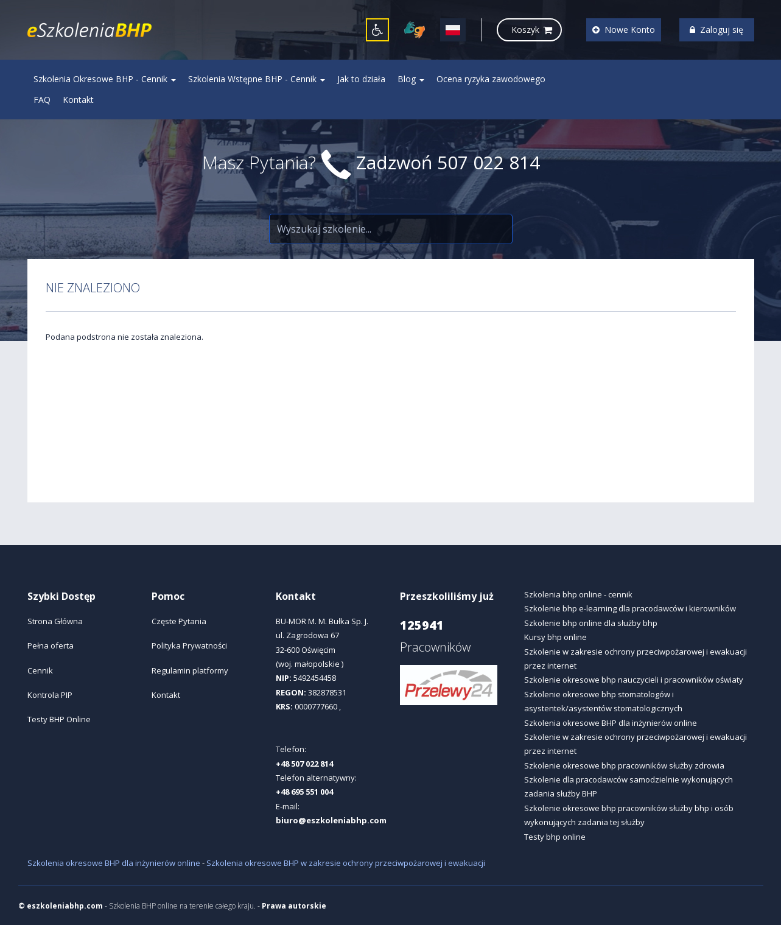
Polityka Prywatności (189, 645)
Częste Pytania (179, 621)
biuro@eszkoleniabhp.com (331, 820)
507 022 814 (488, 162)
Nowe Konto (623, 29)
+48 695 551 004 (304, 791)
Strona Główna (55, 621)
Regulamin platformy (190, 670)
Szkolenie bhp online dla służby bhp (590, 622)
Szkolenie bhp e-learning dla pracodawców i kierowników (630, 608)
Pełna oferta (50, 645)
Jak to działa (361, 79)
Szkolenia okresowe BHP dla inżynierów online (610, 722)
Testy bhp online (555, 836)
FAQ (42, 99)
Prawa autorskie (294, 906)
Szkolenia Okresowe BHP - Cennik (104, 79)
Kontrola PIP (49, 694)
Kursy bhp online (555, 636)
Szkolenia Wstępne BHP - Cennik (256, 79)
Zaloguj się (716, 29)
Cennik (40, 670)
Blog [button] (411, 79)
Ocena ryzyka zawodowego (490, 79)
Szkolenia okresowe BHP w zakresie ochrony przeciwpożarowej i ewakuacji (345, 862)
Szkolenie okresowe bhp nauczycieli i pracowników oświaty (633, 679)
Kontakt (78, 99)
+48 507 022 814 (304, 763)
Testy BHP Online (59, 719)
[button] (377, 29)
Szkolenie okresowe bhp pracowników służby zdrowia (624, 765)
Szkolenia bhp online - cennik (578, 594)
